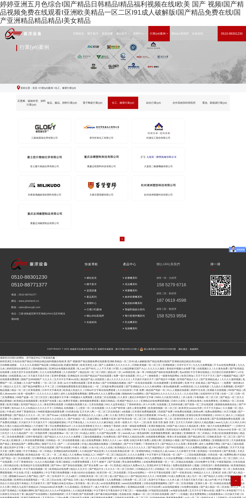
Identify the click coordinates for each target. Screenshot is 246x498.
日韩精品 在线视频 (64, 352)
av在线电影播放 (171, 431)
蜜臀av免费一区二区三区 (13, 463)
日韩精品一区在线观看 (229, 442)
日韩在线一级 (215, 399)
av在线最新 (43, 496)
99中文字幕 (139, 374)
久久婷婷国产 (70, 316)
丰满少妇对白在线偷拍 (83, 417)
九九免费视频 (113, 424)
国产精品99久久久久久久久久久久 (164, 338)
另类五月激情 (125, 359)
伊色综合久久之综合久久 (53, 363)
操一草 (141, 316)
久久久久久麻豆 (227, 489)
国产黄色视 (229, 395)
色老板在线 (125, 438)
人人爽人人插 (170, 467)
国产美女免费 (91, 410)
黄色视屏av (121, 471)
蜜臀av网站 (34, 388)
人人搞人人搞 (113, 374)
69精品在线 (56, 309)
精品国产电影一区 (156, 334)
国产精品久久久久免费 (118, 492)
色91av (15, 352)
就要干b (220, 435)
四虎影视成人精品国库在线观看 (149, 492)
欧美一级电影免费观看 (134, 370)
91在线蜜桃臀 (161, 327)
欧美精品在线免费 (59, 413)
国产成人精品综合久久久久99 (155, 478)
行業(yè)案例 (159, 33)
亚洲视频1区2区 (221, 385)
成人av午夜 (211, 424)
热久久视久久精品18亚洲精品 (16, 370)
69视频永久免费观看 (82, 342)
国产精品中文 (96, 413)
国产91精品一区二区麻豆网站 (84, 363)
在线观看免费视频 (156, 381)
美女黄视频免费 (149, 449)
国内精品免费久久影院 (134, 453)
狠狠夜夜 (154, 320)
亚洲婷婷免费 (26, 485)
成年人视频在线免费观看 (20, 489)
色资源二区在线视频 (105, 342)
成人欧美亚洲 (55, 403)
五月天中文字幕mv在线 (66, 324)
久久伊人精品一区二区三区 (228, 460)
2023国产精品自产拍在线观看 (96, 320)
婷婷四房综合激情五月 (19, 313)
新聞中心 (140, 33)
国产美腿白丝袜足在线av (60, 428)
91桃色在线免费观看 (225, 428)
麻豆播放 (177, 377)
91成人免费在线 (177, 420)
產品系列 (123, 33)
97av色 (162, 359)
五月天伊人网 (87, 356)
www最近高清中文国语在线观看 (40, 492)
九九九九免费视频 (203, 309)
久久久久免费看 (136, 399)
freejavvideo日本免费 (51, 431)
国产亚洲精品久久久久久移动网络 (144, 331)
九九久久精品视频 (45, 406)
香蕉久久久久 (110, 385)
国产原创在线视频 (73, 410)
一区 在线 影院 (50, 474)
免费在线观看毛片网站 (217, 485)
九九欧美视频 (136, 471)
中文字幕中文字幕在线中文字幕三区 (113, 435)
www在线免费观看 (132, 428)
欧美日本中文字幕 (176, 453)
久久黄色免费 (220, 313)
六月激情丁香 (40, 370)
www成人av (129, 377)
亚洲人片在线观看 (182, 478)
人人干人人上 (7, 478)
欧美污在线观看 (80, 481)
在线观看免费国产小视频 (91, 492)
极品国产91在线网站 (37, 438)
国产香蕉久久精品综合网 (131, 381)
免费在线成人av (65, 446)
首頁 (34, 88)
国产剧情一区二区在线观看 (199, 349)
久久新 (113, 359)
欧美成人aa (132, 456)
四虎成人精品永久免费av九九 (130, 410)
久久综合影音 (125, 334)
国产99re (56, 410)
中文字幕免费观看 (228, 424)
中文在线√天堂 (22, 417)
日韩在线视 (190, 403)
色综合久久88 (138, 446)
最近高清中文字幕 (14, 392)
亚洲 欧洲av (94, 327)
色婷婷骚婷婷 (57, 438)
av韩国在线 (129, 316)
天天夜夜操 (197, 485)
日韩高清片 (207, 410)
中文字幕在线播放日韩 (204, 374)
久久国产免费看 (32, 327)
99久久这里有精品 (115, 349)
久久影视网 (204, 403)
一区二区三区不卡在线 (23, 453)
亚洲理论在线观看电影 (26, 424)
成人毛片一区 (194, 420)
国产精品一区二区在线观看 (16, 403)
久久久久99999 (157, 496)
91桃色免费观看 (156, 453)
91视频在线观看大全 (76, 349)
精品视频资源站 (58, 367)
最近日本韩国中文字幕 (141, 342)
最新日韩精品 (108, 345)
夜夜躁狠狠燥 (222, 410)
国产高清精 (114, 406)
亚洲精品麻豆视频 (107, 446)
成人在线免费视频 (91, 385)
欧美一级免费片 (27, 338)
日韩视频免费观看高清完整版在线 (74, 331)
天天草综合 (48, 442)
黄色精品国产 (18, 388)
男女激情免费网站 (132, 406)
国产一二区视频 (179, 438)
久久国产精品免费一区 (109, 377)
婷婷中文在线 (198, 334)
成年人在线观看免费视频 (73, 338)
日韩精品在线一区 (231, 463)
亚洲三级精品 (63, 406)
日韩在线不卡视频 (80, 442)
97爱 (115, 313)
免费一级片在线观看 (124, 320)
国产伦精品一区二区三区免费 (209, 478)
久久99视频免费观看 (27, 478)
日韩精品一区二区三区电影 (169, 413)
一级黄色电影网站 (170, 320)
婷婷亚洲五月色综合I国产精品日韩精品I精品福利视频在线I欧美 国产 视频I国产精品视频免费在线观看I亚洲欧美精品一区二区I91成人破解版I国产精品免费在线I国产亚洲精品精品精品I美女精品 (122, 12)
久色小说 (94, 392)
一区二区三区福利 (148, 474)
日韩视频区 (116, 388)
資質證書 (107, 33)
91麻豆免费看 (68, 478)
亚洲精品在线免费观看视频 (155, 345)
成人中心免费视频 (219, 392)
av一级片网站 (129, 474)
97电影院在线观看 (159, 435)
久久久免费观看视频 (179, 492)
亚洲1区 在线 (220, 417)
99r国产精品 (235, 334)
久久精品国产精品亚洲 (92, 395)
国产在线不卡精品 (101, 485)
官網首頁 (78, 33)
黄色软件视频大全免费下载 (181, 313)
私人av (81, 313)
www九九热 (221, 367)
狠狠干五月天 (49, 388)
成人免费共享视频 (68, 345)
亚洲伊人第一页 (204, 428)
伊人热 (95, 428)
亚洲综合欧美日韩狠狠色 (199, 359)
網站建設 (183, 294)
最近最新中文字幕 (59, 342)
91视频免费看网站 (60, 481)
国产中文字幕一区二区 (108, 474)
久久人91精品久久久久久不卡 (36, 352)
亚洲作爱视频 (58, 320)
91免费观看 (88, 474)
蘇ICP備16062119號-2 (127, 294)
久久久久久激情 (156, 313)
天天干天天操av (212, 352)
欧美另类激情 (59, 374)
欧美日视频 (13, 349)
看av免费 (158, 460)
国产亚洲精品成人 (210, 324)
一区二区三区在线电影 (108, 356)
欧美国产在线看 (48, 345)
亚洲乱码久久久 (181, 485)
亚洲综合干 (87, 431)
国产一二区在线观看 (69, 388)
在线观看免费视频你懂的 (41, 463)
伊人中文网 (149, 349)
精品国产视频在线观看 (19, 471)
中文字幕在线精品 (200, 316)
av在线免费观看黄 (111, 428)
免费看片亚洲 (108, 363)
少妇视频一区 (107, 467)
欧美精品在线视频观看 (26, 345)
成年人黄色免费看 (137, 352)
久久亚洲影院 (226, 456)
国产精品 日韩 (71, 424)
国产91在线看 (63, 392)
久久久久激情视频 (231, 324)
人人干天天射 (104, 313)
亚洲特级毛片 (110, 449)
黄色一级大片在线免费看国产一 (217, 370)
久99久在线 (181, 463)
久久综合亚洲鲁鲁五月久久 (88, 370)
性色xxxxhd (224, 374)
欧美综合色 (197, 492)
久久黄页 (123, 342)
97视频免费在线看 (233, 474)
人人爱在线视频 (176, 359)
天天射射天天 (38, 428)
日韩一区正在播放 (129, 449)
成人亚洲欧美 (13, 385)
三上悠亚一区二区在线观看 (90, 352)
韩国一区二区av (9, 485)
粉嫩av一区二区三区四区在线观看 (151, 438)
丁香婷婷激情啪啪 (152, 467)
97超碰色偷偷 (157, 442)
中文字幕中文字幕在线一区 (161, 399)
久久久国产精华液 (116, 352)
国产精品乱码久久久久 (143, 420)
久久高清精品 (72, 431)
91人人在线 (106, 392)
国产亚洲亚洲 (140, 496)
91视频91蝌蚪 (26, 435)
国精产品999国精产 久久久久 (37, 324)
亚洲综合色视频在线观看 (62, 313)
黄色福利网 (143, 377)
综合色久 (117, 485)
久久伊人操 (173, 424)
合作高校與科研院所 (184, 102)
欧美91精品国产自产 (93, 374)
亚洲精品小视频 (171, 385)
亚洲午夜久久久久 (85, 446)
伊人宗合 (64, 474)
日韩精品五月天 (145, 413)
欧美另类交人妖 (89, 309)
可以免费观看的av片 (61, 370)
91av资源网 (31, 363)
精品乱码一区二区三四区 (93, 316)
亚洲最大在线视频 (217, 334)
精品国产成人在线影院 (93, 324)
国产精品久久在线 (213, 420)
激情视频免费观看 (89, 345)
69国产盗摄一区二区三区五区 (32, 342)
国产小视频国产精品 (228, 320)
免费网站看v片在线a (235, 399)
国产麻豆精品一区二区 (28, 474)
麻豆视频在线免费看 (102, 442)
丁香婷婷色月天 (151, 388)
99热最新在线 (75, 467)
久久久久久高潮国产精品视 (34, 309)
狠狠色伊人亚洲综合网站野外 (74, 453)
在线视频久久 (204, 313)
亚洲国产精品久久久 (128, 345)
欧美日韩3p (187, 320)
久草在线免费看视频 (34, 385)
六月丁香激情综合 (24, 406)
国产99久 (91, 313)
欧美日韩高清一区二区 (77, 403)
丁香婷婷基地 (134, 349)
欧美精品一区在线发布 (210, 395)
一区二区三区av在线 (51, 424)
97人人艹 (142, 320)
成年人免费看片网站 (210, 388)
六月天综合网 (153, 431)
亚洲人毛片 (167, 471)
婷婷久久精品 (85, 478)
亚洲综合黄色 (194, 345)
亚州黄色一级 (82, 428)
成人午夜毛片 (102, 431)
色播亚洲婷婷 (71, 309)
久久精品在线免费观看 (71, 460)
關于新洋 (92, 33)
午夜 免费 (139, 334)
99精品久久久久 (202, 417)
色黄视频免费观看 (161, 377)
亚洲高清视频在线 (31, 442)
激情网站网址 (118, 431)
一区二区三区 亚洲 (52, 327)
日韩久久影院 (178, 345)
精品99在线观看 (58, 467)
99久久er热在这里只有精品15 (201, 456)
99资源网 (161, 420)
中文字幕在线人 (76, 367)
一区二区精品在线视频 (181, 406)
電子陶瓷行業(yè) (92, 102)
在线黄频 (162, 349)
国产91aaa (53, 359)
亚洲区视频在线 (157, 370)
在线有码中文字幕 (210, 338)
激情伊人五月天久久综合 (22, 496)
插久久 (230, 359)
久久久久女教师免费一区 (103, 403)
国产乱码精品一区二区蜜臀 (162, 446)
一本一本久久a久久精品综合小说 (107, 456)
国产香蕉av (192, 489)
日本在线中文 (152, 471)
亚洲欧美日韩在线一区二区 (136, 460)
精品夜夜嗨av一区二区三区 (64, 377)
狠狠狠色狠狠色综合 (226, 349)
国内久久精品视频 (204, 367)
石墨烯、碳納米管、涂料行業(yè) (31, 102)
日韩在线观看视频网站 (156, 428)
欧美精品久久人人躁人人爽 (93, 359)
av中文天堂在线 (69, 489)
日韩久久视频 (51, 485)
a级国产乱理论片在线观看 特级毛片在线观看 (188, 460)
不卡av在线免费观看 (225, 309)
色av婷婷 (184, 316)
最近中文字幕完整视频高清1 (204, 463)
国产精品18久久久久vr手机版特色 (53, 435)
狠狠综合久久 (112, 453)
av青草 (39, 485)
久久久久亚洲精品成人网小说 (164, 481)
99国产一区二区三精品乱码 (111, 399)
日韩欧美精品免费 (75, 496)
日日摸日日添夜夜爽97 (224, 316)
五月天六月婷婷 (184, 367)
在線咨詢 (197, 33)
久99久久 (76, 474)
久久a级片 (72, 420)
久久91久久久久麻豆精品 (100, 367)
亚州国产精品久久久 (188, 324)
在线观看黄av (216, 438)
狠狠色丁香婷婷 (112, 370)
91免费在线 (110, 381)
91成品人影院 (87, 377)
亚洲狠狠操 (169, 309)
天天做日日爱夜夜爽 (146, 359)
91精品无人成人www (163, 395)
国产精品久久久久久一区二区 (30, 359)
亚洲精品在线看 (136, 431)
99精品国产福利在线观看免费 (162, 316)
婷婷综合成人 (208, 442)
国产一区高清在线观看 (140, 327)
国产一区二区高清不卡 (52, 420)
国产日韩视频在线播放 (114, 327)
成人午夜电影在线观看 (219, 481)
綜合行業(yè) (153, 102)
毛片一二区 (140, 367)
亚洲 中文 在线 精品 (195, 327)
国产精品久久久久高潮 (173, 388)
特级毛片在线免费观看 (45, 460)
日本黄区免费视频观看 (144, 356)
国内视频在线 (40, 313)
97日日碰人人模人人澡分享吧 (131, 481)
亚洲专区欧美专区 (184, 363)
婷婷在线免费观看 (122, 496)
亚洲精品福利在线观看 (66, 395)
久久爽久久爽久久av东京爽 (132, 463)
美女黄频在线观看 (39, 481)
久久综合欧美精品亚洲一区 (120, 395)
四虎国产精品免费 (111, 460)
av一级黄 (123, 385)
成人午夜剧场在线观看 (92, 424)
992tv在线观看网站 (214, 446)
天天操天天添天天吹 (39, 320)
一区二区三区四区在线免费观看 (192, 471)
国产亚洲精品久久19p (23, 456)
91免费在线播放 (190, 431)
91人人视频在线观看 (178, 334)
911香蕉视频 (91, 467)
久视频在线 (59, 456)
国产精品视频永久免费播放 (196, 385)
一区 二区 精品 (60, 399)
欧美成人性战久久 (73, 334)
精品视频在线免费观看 (153, 456)
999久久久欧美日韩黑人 (168, 342)
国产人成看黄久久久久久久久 (115, 309)
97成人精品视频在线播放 (95, 388)
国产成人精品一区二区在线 (215, 431)
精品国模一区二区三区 (35, 467)
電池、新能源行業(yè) (214, 102)
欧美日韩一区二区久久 (161, 463)
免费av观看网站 (214, 356)
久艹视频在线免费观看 (190, 446)
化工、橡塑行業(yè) (123, 102)
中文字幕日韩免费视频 (57, 417)
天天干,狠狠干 (99, 406)
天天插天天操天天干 (143, 324)
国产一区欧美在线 (182, 417)
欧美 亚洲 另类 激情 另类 (160, 367)
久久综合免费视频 (173, 403)
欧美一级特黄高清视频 (38, 374)
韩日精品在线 (11, 410)
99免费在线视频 (183, 356)
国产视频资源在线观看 (98, 496)
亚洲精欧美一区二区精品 (196, 377)
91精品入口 (89, 399)
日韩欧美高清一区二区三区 (221, 381)
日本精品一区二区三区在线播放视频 (99, 489)
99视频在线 (57, 496)
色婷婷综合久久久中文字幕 (74, 485)
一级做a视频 (141, 435)
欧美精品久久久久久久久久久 (130, 392)
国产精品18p (97, 481)
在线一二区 (227, 338)
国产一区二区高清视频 (181, 428)
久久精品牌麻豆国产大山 (133, 313)
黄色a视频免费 (171, 331)
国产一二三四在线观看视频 (192, 399)
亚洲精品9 (73, 320)
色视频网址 (38, 417)
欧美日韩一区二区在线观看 (112, 417)
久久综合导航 (191, 338)
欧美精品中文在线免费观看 (35, 410)
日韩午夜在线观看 (24, 449)
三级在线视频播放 (92, 381)
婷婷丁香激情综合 (26, 356)
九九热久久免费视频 (222, 331)
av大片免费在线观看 (75, 327)
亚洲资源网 (176, 327)
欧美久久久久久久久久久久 (169, 489)
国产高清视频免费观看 (43, 446)
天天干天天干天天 (205, 320)
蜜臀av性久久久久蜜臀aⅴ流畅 (105, 338)
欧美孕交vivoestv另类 (190, 352)
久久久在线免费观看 (51, 316)
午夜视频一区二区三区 (206, 342)
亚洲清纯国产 (91, 460)
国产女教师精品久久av (19, 460)
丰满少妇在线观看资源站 (225, 377)
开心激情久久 (16, 363)
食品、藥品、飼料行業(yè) (62, 102)
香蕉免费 (192, 388)
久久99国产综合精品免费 (218, 492)
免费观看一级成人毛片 (47, 489)
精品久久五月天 (13, 331)
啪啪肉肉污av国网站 (133, 338)
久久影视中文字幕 (186, 395)
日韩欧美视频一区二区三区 (146, 309)
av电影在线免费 (179, 435)
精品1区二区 (115, 316)
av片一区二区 (192, 442)
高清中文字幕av (157, 424)
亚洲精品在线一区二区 (160, 363)
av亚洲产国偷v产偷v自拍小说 (195, 467)
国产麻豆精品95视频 (106, 438)
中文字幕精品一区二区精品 (37, 395)
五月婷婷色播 (175, 349)
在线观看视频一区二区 (209, 474)
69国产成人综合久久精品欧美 (183, 370)
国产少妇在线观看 (130, 489)
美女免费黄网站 (198, 438)
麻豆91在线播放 (208, 489)
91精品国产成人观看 (44, 471)
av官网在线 (124, 446)
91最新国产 (17, 374)
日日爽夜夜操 (39, 403)
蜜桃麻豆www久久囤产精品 (24, 420)
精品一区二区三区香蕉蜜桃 (26, 334)
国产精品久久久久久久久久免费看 (63, 381)
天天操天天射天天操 (192, 424)
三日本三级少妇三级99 (128, 467)
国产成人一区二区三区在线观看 (216, 449)
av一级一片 (106, 410)
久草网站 (127, 374)
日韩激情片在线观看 (187, 449)
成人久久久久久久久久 (119, 324)
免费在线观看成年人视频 (186, 410)
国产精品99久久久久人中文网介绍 (177, 474)
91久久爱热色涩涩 (195, 413)
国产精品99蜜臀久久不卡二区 (39, 331)
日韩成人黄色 (94, 449)
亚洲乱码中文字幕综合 (159, 410)
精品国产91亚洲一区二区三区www (206, 453)
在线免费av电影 (69, 359)
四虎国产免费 (165, 356)
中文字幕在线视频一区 (35, 413)
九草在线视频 (96, 349)
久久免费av (75, 399)
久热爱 (110, 481)
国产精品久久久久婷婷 (104, 463)
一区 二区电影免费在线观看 (109, 331)
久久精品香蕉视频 (82, 435)
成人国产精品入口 (119, 420)
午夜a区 (11, 356)
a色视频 (126, 356)
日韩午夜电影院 (34, 381)
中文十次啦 (98, 453)
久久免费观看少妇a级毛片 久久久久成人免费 (147, 485)
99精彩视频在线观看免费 (51, 356)
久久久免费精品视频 (196, 392)
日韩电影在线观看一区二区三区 (132, 442)
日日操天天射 (232, 438)
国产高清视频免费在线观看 (226, 363)
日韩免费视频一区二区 (219, 413)
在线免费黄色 (211, 345)
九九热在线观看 (156, 374)
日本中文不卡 (184, 309)
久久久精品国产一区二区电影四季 (29, 377)
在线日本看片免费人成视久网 (146, 385)
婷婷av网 (198, 356)
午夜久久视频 (80, 392)
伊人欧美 (188, 342)
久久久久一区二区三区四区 (120, 413)
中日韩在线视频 (78, 471)
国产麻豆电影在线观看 (47, 449)
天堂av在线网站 (136, 417)
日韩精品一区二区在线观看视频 (63, 385)
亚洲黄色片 (74, 374)
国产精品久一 (215, 327)
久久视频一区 (230, 352)
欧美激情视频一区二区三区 (163, 352)
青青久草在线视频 (177, 381)
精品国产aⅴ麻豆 (175, 456)
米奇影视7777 (233, 435)
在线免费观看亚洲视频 (131, 403)
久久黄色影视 (202, 363)
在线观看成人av (18, 320)
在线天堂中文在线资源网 (24, 316)
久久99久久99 (237, 367)
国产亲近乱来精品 (47, 453)
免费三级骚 (15, 395)
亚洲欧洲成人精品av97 (100, 471)
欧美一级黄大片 (124, 367)
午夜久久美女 (129, 478)
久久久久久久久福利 (48, 338)
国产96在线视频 (175, 392)
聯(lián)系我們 (180, 33)
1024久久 (220, 359)
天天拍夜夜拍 (44, 456)
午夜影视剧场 (224, 406)
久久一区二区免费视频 (73, 449)
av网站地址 (63, 471)
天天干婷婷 (72, 438)
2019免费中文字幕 (205, 406)
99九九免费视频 (153, 403)
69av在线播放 (166, 449)
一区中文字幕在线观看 (159, 417)
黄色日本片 (219, 467)
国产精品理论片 (156, 392)
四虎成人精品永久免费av (107, 478)
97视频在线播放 (233, 420)
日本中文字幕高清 (52, 334)
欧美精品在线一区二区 (38, 399)
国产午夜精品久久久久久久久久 (74, 463)
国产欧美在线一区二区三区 (132, 363)
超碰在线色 (7, 481)
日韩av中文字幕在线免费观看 (100, 334)
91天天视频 (230, 356)
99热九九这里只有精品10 (25, 431)
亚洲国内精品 (143, 395)
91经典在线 (72, 356)
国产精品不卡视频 (166, 324)
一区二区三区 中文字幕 (223, 471)
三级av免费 (62, 442)
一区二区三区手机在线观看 (40, 392)
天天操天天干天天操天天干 (33, 367)
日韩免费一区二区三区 (134, 424)
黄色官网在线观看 (54, 349)
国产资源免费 (86, 438)
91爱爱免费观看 (81, 406)
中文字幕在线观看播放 (193, 481)
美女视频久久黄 (68, 492)
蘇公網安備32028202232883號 (158, 294)
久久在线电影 (202, 331)
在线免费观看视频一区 (155, 406)
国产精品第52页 (197, 381)
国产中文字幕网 (132, 388)
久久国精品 (147, 489)
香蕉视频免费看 (174, 442)
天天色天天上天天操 (77, 456)
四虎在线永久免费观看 (178, 374)
